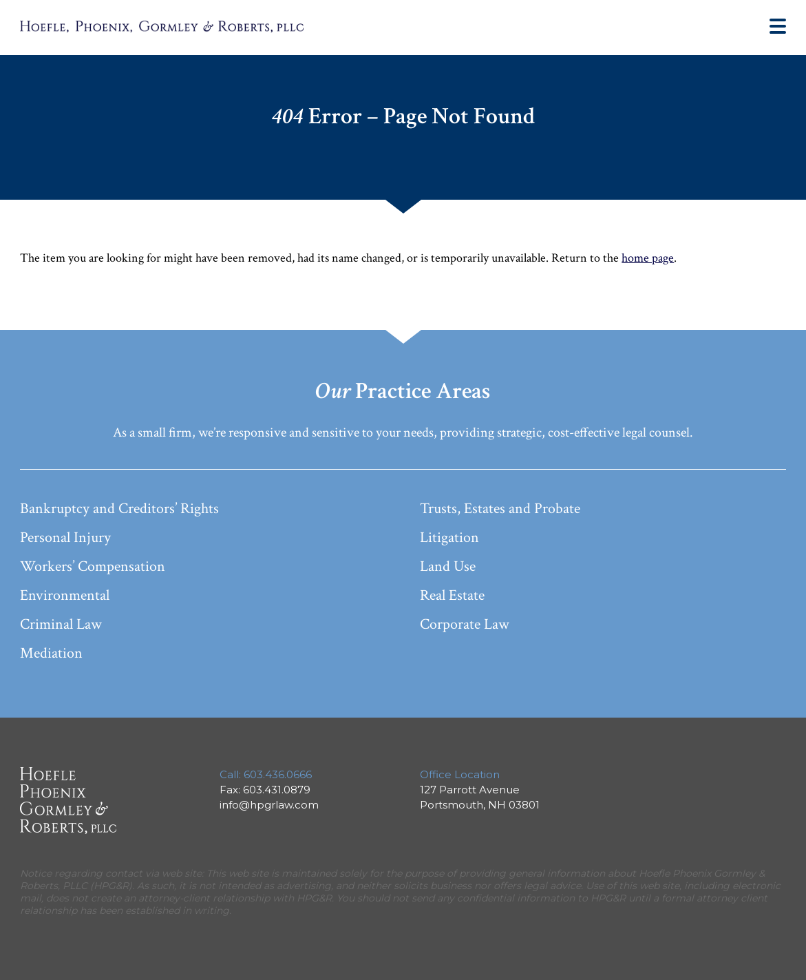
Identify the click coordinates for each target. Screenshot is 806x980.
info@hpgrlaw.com (269, 804)
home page (648, 258)
